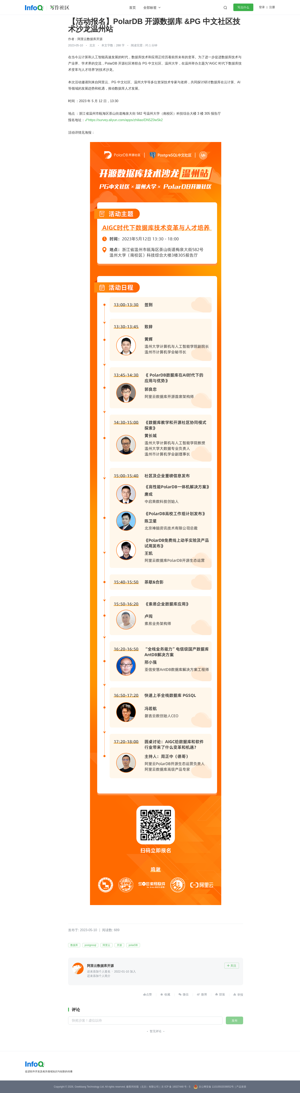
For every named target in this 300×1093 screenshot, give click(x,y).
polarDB (133, 945)
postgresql (90, 945)
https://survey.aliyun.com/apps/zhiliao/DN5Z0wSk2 (125, 120)
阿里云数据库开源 (90, 39)
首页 (132, 7)
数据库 (74, 945)
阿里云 (106, 945)
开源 (119, 945)
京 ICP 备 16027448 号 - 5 (175, 1086)
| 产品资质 (240, 1086)
